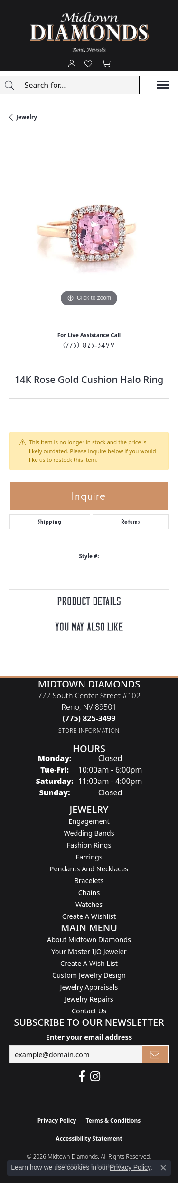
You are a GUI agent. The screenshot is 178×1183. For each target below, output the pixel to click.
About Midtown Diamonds (89, 939)
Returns (130, 521)
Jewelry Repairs (89, 998)
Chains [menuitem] (89, 892)
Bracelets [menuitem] (88, 880)
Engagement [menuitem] (88, 821)
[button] (71, 64)
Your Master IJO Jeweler (88, 951)
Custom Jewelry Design (89, 975)
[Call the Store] (89, 718)
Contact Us (89, 1010)
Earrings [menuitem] (88, 856)
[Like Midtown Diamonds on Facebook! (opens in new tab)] (81, 1076)
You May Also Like (89, 627)
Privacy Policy (56, 1120)
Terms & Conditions (113, 1120)
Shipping (49, 521)
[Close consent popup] (163, 1168)
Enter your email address (89, 1036)
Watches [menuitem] (89, 904)
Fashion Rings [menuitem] (89, 844)
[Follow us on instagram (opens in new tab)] (95, 1076)
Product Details (89, 602)
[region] (89, 229)
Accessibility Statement (89, 1139)
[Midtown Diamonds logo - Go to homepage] (89, 32)
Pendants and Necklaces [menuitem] (89, 868)
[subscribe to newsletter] (155, 1054)
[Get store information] (89, 730)
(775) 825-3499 (89, 345)
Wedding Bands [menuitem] (89, 833)
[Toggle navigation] (163, 84)
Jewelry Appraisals (89, 987)
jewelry (26, 117)
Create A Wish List (89, 963)
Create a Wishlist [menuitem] (89, 916)
